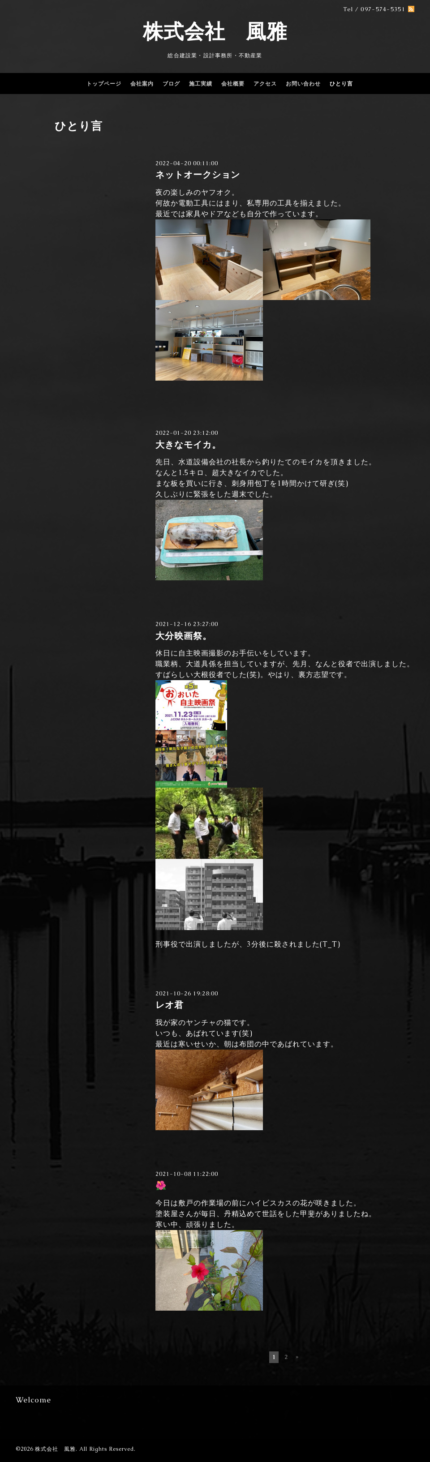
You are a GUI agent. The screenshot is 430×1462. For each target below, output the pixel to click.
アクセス (265, 83)
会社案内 (142, 83)
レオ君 (169, 1005)
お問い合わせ (303, 83)
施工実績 (200, 83)
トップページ (103, 83)
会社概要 (233, 83)
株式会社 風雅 (215, 31)
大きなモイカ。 (188, 444)
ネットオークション (197, 174)
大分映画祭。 (183, 636)
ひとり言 (341, 83)
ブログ (171, 83)
